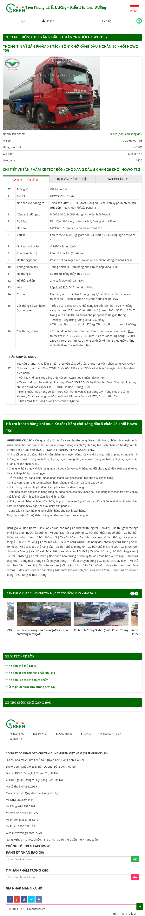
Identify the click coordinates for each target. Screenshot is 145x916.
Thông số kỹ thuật (72, 179)
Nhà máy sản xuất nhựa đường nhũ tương (82, 570)
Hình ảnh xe (119, 179)
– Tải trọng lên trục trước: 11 (68, 324)
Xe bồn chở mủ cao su (23, 666)
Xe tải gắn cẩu (49, 542)
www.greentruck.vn (29, 833)
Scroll (139, 906)
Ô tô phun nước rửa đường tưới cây (32, 687)
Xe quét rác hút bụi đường (66, 532)
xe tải (49, 445)
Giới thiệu (42, 734)
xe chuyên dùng (71, 454)
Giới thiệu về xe (26, 179)
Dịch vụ (87, 734)
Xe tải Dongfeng (18, 556)
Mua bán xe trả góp (111, 556)
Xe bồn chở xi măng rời (70, 546)
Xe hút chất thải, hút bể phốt (103, 532)
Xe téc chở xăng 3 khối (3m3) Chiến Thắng (101, 630)
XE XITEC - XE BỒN (20, 656)
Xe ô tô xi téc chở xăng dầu (37, 546)
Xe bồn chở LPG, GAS (74, 551)
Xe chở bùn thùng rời (43, 537)
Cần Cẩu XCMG (92, 565)
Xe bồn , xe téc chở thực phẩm (28, 680)
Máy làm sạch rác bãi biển (35, 570)
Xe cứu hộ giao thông (107, 537)
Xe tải (32, 565)
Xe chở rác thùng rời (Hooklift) (91, 528)
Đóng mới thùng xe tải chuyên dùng (43, 561)
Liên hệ (17, 739)
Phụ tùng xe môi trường (31, 575)
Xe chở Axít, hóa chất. (44, 551)
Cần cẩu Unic (70, 565)
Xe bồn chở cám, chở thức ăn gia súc (113, 551)
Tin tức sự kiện (112, 734)
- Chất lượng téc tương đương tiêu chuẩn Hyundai (48, 401)
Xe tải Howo (38, 556)
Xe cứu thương (27, 542)
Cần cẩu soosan (48, 565)
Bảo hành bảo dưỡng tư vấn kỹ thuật (72, 556)
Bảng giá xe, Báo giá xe (21, 528)
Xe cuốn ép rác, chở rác (54, 528)
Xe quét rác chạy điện (113, 561)
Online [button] (48, 21)
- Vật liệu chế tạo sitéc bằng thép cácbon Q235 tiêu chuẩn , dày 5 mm (61, 377)
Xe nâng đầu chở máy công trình (107, 542)
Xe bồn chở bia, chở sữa (103, 546)
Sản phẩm (65, 734)
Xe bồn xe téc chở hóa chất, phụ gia (32, 673)
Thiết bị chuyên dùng (82, 561)
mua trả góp (57, 468)
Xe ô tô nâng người (72, 542)
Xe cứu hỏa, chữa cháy (74, 537)
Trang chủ (19, 734)
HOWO (137, 147)
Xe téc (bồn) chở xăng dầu (125, 134)
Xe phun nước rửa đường (31, 532)
